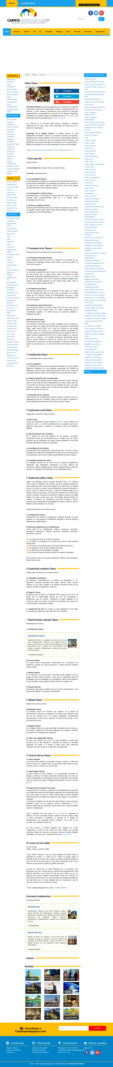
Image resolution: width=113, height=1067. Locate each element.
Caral (86, 138)
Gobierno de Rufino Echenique (95, 316)
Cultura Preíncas (90, 140)
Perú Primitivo (11, 119)
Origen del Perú (12, 102)
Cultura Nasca (89, 154)
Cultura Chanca (60, 888)
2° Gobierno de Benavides (94, 355)
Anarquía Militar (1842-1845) (94, 308)
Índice (7, 31)
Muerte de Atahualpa (92, 201)
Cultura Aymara (90, 175)
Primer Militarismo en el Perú (94, 292)
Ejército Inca (11, 315)
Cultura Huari (89, 161)
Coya (8, 236)
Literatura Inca (12, 326)
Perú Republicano (91, 284)
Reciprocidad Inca (13, 270)
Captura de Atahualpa (92, 199)
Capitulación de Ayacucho (93, 282)
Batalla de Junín (90, 276)
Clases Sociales (12, 231)
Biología (59, 31)
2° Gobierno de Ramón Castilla (95, 318)
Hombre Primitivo (13, 127)
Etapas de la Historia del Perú (95, 84)
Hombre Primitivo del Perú (94, 110)
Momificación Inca (13, 350)
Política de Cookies (38, 1050)
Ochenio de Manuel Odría (93, 360)
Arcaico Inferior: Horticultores (95, 122)
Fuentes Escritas (12, 187)
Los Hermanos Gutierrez (93, 326)
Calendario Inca (12, 363)
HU (40, 31)
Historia (26, 31)
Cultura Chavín (90, 143)
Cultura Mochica (90, 151)
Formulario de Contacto (40, 1052)
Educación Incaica (13, 218)
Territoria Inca (11, 200)
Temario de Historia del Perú (94, 82)
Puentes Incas (12, 321)
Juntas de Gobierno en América (95, 253)
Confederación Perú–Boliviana (95, 298)
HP (34, 31)
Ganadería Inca (12, 305)
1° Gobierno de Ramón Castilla (95, 313)
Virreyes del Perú (90, 230)
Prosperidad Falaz (91, 310)
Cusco (76, 803)
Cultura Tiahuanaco (66, 276)
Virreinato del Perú (91, 227)
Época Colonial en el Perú (93, 225)
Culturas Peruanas (37, 150)
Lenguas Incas (12, 329)
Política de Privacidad (39, 1048)
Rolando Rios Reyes (76, 1064)
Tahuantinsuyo (12, 184)
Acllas (9, 244)
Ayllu (61, 422)
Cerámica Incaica (13, 342)
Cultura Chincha (90, 169)
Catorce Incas (11, 205)
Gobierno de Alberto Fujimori (94, 368)
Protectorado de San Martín (94, 268)
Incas (39, 424)
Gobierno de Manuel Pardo (94, 331)
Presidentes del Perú (92, 287)
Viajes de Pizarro (90, 204)
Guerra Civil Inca (90, 196)
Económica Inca (12, 285)
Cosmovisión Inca (13, 358)
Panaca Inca (11, 234)
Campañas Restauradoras (94, 305)
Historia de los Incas (91, 185)
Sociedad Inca (12, 228)
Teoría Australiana (13, 92)
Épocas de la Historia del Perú (95, 92)
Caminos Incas (12, 323)
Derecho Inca (11, 352)
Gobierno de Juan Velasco (94, 363)
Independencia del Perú (93, 266)
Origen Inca (11, 190)
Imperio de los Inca (59, 118)
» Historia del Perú (34, 949)
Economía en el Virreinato (93, 237)
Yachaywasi (11, 221)
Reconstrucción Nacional (93, 341)
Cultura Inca (11, 211)
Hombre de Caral (13, 166)
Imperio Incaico (12, 182)
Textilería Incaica (12, 345)
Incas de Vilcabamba (92, 212)
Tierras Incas (11, 295)
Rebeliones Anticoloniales (93, 243)
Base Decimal (11, 282)
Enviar (97, 1028)
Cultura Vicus (89, 148)
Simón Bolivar (89, 274)
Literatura (16, 31)
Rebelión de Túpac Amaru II (94, 245)
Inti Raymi (10, 366)
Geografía (48, 31)
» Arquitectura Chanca (35, 655)
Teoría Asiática (12, 89)
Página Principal (11, 1048)
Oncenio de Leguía (91, 347)
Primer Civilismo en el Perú (94, 328)
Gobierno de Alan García (93, 365)
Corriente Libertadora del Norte (95, 271)
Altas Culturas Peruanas (93, 132)
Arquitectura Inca (12, 318)
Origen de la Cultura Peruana (95, 102)
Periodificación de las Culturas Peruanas (59, 150)
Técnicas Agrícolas (13, 298)
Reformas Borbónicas (92, 240)
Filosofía (77, 31)
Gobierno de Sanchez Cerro (94, 352)
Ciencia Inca (11, 331)
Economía (88, 31)
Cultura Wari (70, 116)
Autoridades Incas (13, 254)
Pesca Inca (10, 308)
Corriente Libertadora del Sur (95, 263)
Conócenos (10, 1052)
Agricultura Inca (12, 292)
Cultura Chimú (89, 167)
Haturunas (10, 242)
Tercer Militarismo (91, 349)
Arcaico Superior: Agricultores (95, 125)
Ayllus (9, 239)
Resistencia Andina (91, 209)
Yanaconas (10, 247)
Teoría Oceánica (12, 94)
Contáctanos (100, 31)
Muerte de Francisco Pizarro (94, 219)
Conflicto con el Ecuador (93, 357)
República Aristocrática (92, 344)
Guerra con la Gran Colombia (95, 295)
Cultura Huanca (90, 172)
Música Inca (11, 337)
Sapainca (10, 257)
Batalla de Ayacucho (92, 279)
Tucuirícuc (10, 262)
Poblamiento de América (93, 99)
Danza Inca (11, 339)
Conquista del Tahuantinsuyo (94, 207)
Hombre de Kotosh (13, 169)
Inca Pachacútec (61, 813)
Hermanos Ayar (12, 197)
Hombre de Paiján (13, 144)
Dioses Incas (11, 360)
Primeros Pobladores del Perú (95, 107)
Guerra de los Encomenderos (95, 222)
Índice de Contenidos (13, 1050)
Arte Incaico (11, 334)
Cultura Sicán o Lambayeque (95, 164)
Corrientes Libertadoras (93, 260)
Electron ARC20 (28, 3)
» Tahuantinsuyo (33, 926)
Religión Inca (11, 355)
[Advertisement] (56, 53)
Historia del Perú (90, 79)
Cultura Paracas (90, 146)
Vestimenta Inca (12, 347)
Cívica (68, 31)
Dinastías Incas (12, 208)
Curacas (9, 260)
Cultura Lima (89, 159)
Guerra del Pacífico (91, 339)
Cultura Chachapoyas (92, 177)
